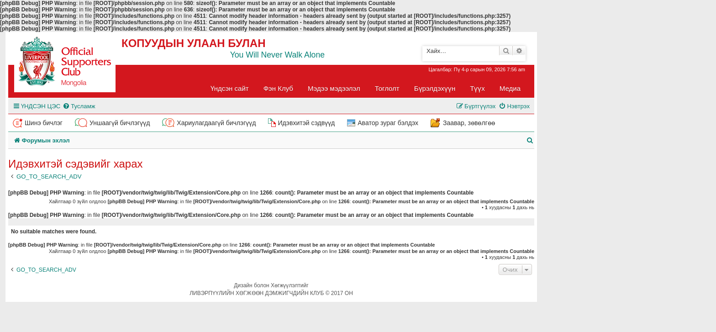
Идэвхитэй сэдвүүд (306, 122)
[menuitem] (79, 106)
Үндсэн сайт (230, 88)
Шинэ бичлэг (44, 122)
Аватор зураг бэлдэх (388, 122)
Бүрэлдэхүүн (434, 88)
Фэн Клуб (278, 88)
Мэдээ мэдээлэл (334, 88)
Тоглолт (387, 88)
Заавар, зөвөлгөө (469, 122)
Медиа (510, 88)
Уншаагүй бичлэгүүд (120, 122)
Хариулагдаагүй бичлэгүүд (216, 122)
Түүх (477, 88)
